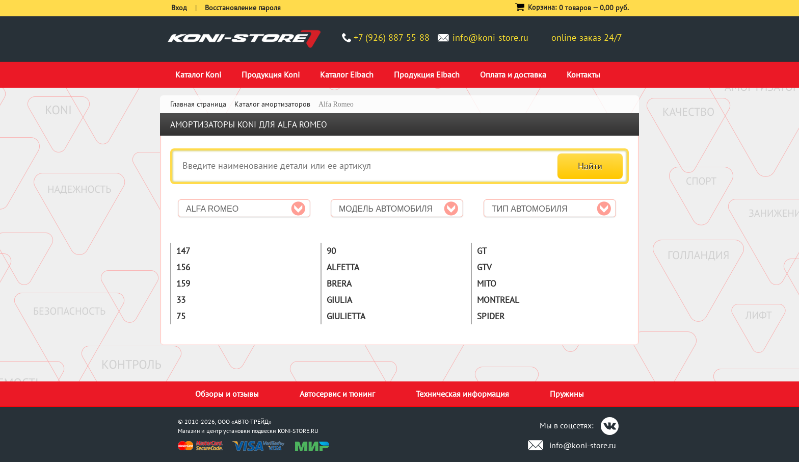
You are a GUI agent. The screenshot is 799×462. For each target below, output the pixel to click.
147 (183, 250)
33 (180, 299)
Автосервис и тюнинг (337, 394)
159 (183, 283)
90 (331, 250)
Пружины (567, 394)
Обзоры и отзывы (227, 394)
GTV (484, 267)
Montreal (498, 299)
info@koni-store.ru (490, 37)
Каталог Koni (198, 74)
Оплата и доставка (513, 74)
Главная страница (198, 104)
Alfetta (343, 267)
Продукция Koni (271, 74)
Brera (339, 283)
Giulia (339, 299)
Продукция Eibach (427, 74)
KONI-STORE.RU (298, 430)
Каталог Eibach (347, 74)
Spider (490, 316)
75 (180, 316)
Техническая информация (462, 394)
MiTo (486, 283)
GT (482, 250)
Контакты (583, 74)
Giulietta (346, 316)
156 (183, 267)
